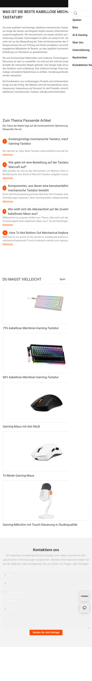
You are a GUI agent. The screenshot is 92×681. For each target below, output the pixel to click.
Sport (62, 279)
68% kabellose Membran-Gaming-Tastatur (31, 377)
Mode (72, 279)
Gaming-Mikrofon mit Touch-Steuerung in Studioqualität (40, 524)
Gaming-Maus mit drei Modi (21, 426)
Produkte (83, 279)
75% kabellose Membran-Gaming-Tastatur (31, 328)
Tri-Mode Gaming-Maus (18, 475)
